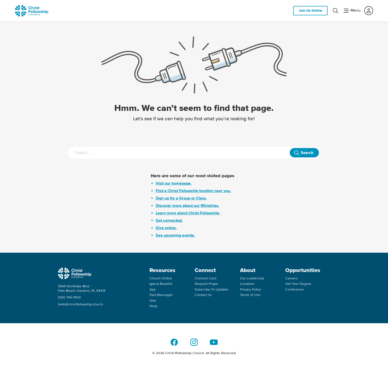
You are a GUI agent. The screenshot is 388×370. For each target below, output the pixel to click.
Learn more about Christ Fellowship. (188, 213)
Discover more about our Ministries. (187, 205)
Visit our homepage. (174, 183)
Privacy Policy (250, 289)
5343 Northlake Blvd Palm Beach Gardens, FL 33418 (81, 288)
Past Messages (161, 295)
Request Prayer (206, 284)
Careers (291, 278)
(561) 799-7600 (69, 297)
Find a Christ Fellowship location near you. (193, 190)
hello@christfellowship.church (80, 304)
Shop (153, 306)
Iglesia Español (160, 284)
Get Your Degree (298, 284)
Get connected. (169, 220)
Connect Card (205, 278)
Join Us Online (310, 10)
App (152, 289)
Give (152, 300)
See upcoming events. (175, 235)
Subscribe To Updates (211, 289)
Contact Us (203, 295)
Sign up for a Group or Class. (181, 198)
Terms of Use (250, 295)
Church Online (160, 278)
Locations (247, 284)
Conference (294, 289)
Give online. (166, 227)
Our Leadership (252, 278)
